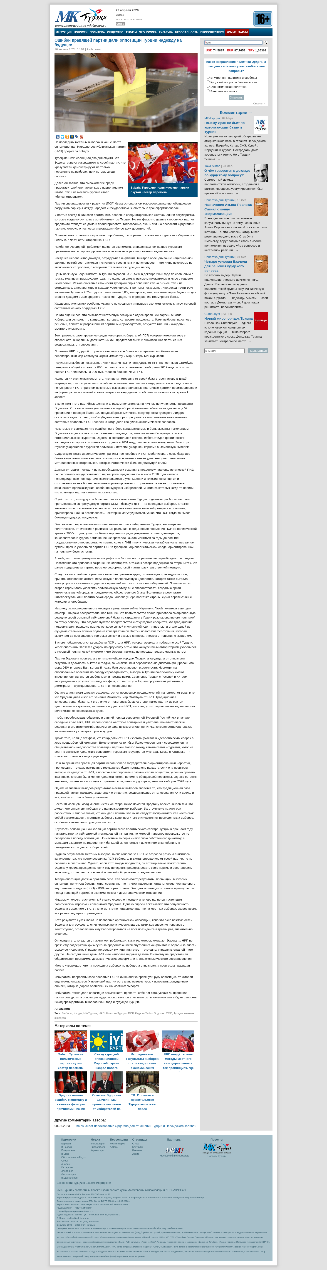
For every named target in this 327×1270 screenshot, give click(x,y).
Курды (78, 1013)
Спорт (64, 1160)
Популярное (68, 1150)
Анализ (65, 1164)
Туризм (131, 32)
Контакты (137, 1147)
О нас (135, 1143)
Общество (115, 32)
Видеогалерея (69, 1177)
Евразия (66, 1143)
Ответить (236, 97)
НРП (102, 1013)
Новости (80, 32)
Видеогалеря (98, 1147)
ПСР (130, 1013)
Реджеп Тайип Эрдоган (149, 1013)
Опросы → (259, 103)
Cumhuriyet (212, 314)
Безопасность (186, 32)
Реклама (137, 1150)
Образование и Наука (73, 1157)
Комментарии (237, 32)
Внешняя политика (224, 91)
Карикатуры (97, 1150)
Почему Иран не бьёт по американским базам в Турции (224, 127)
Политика (97, 32)
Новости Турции (116, 1013)
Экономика (148, 32)
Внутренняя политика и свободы (234, 77)
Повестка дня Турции (219, 200)
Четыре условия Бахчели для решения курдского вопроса (225, 266)
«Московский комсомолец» (144, 1190)
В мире (65, 1153)
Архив (135, 1153)
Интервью (67, 1167)
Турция (178, 1013)
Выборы (67, 1013)
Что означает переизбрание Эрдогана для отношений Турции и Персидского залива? (135, 1126)
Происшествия (212, 32)
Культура (166, 32)
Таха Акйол (212, 166)
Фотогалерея (68, 1174)
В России (66, 1147)
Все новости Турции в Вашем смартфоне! (84, 1182)
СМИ (169, 1013)
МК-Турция (64, 32)
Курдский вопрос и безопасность (234, 82)
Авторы (114, 1147)
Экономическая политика (229, 86)
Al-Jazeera (62, 1008)
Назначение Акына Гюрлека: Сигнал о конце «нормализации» (228, 209)
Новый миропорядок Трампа (228, 318)
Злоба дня (67, 1170)
